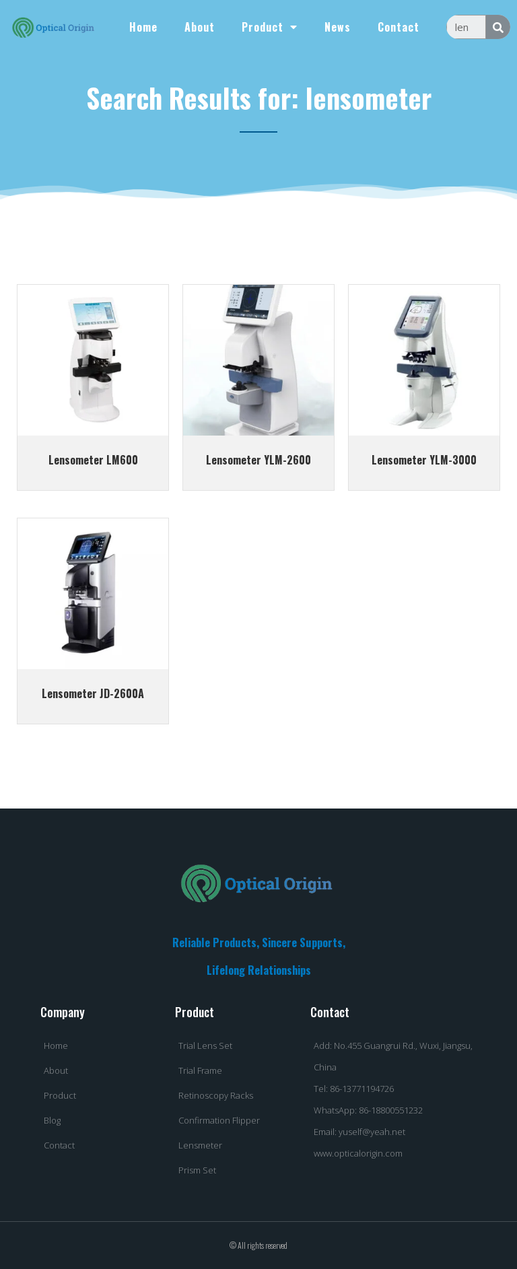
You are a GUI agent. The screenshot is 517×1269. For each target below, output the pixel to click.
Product (270, 27)
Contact (398, 27)
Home (143, 27)
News (337, 27)
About (199, 27)
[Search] (498, 27)
